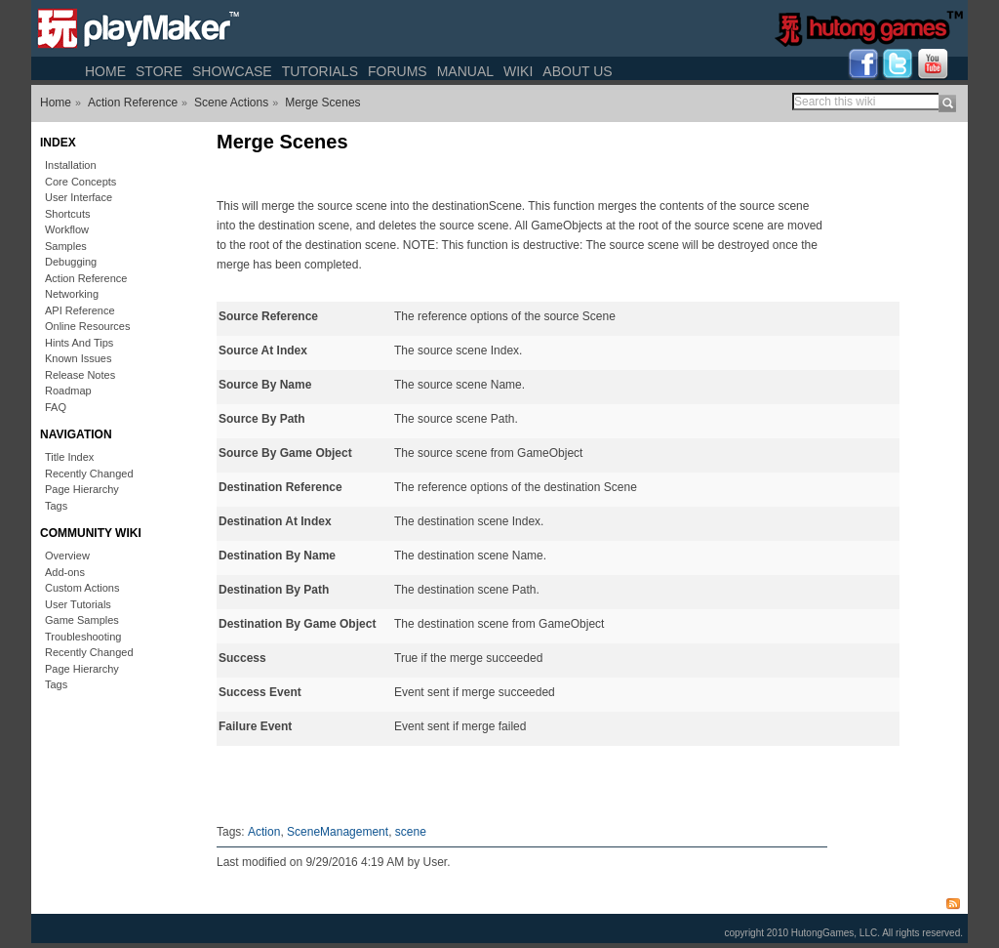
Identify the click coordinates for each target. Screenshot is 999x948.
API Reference (80, 310)
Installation (71, 165)
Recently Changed (89, 473)
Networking (72, 294)
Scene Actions (231, 102)
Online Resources (87, 326)
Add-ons (65, 572)
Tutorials (320, 71)
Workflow (67, 229)
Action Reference (133, 102)
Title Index (69, 457)
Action (264, 832)
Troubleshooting (83, 636)
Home (105, 71)
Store (159, 71)
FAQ (55, 407)
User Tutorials (78, 604)
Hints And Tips (79, 343)
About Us (577, 71)
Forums (397, 71)
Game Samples (82, 620)
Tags (56, 506)
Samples (66, 246)
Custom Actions (82, 588)
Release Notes (80, 375)
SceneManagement (337, 832)
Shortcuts (67, 214)
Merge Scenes (322, 102)
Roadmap (68, 390)
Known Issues (78, 358)
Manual (465, 71)
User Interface (78, 197)
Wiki (518, 71)
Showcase (232, 71)
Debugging (71, 262)
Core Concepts (80, 181)
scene (410, 832)
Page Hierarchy (82, 489)
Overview (67, 555)
